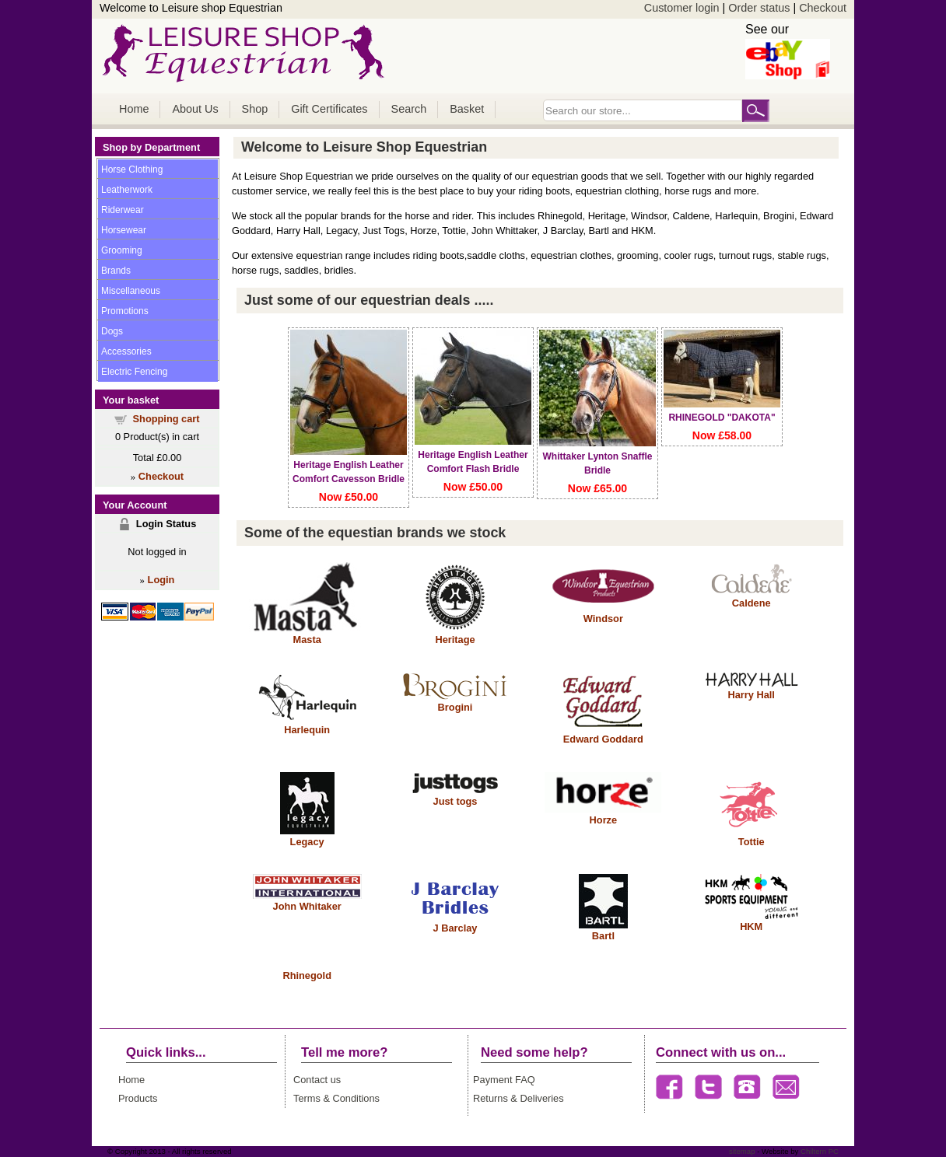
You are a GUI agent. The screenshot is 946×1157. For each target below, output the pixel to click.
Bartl (603, 936)
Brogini (455, 707)
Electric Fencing (134, 371)
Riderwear (122, 209)
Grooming (121, 250)
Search (409, 109)
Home (134, 109)
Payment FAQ (504, 1079)
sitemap (742, 1151)
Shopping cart (166, 419)
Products (138, 1098)
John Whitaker (307, 906)
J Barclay (455, 928)
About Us (195, 109)
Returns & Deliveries (518, 1098)
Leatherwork (126, 189)
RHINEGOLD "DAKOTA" (721, 417)
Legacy (307, 842)
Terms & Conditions (336, 1098)
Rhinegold (306, 975)
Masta (307, 639)
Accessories (126, 351)
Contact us (317, 1079)
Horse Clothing (132, 169)
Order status (759, 8)
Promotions (125, 311)
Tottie (751, 842)
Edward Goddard (603, 739)
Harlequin (307, 730)
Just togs (455, 801)
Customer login (682, 8)
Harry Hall (750, 695)
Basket (467, 109)
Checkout (822, 8)
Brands (116, 270)
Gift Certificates (329, 109)
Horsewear (123, 230)
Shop (255, 109)
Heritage (455, 639)
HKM (751, 926)
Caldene (751, 603)
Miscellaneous (130, 290)
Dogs (112, 331)
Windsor (603, 618)
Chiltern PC (818, 1151)
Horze (604, 820)
